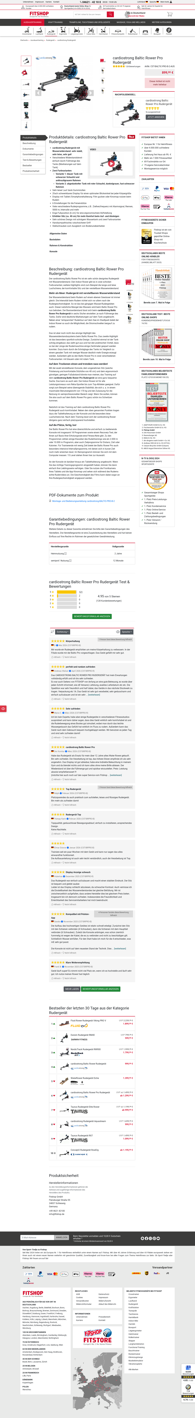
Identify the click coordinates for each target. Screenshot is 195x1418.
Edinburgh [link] (62, 1335)
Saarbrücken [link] (27, 1325)
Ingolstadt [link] (44, 1316)
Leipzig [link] (38, 1319)
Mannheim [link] (52, 1319)
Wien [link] (61, 1345)
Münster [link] (25, 1322)
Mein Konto (166, 2)
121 (81, 594)
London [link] (34, 1338)
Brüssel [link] (35, 1369)
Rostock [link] (53, 1322)
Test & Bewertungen (32, 162)
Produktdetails (29, 140)
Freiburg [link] (58, 1314)
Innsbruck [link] (31, 1345)
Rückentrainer (134, 1354)
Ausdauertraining (33, 25)
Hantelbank (133, 1317)
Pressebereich (104, 1317)
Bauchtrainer (134, 1351)
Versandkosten (82, 1301)
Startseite (24, 43)
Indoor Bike (133, 1321)
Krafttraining (55, 25)
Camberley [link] (52, 1335)
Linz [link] (48, 1345)
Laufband (133, 1301)
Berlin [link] (41, 1308)
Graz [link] (24, 1345)
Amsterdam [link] (27, 1352)
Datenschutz (104, 1294)
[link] (145, 191)
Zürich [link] (44, 1362)
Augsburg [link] (34, 1308)
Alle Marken (133, 1369)
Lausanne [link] (37, 1362)
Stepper (132, 1341)
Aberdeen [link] (26, 1335)
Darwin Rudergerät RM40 (83, 1037)
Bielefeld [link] (47, 1308)
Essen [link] (43, 1314)
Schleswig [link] (38, 1325)
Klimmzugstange (136, 1357)
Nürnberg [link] (34, 1322)
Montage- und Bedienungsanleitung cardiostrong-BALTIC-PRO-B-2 (82, 503)
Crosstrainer (134, 1294)
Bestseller (27, 168)
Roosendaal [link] (27, 1355)
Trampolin (133, 1311)
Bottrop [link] (25, 1311)
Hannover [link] (35, 1316)
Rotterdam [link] (37, 1355)
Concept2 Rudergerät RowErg (85, 1152)
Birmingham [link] (42, 1335)
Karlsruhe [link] (54, 1316)
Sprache (154, 2)
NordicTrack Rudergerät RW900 (86, 1052)
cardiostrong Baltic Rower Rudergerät (88, 1066)
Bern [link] (30, 1362)
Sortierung (62, 634)
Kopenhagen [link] (27, 1383)
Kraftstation (134, 1307)
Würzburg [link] (26, 1328)
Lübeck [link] (44, 1319)
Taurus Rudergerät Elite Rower (85, 1109)
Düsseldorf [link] (27, 1314)
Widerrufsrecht (105, 1301)
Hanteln (132, 1324)
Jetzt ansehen (155, 120)
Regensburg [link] (44, 1322)
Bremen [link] (46, 1311)
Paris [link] (29, 1376)
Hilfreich (56, 660)
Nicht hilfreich (69, 660)
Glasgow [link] (26, 1338)
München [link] (62, 1319)
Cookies (79, 1297)
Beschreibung (29, 146)
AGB (78, 1294)
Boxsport (132, 1327)
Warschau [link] (26, 1390)
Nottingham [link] (54, 1338)
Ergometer (133, 1297)
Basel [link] (24, 1362)
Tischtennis (133, 1314)
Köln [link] (32, 1319)
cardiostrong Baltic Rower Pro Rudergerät (90, 1095)
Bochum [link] (55, 1308)
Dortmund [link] (54, 1311)
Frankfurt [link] (51, 1314)
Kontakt (56, 2)
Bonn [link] (62, 1308)
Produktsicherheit (31, 173)
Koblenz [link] (25, 1319)
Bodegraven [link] (38, 1352)
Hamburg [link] (26, 1316)
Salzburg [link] (54, 1345)
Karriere (49, 2)
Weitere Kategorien (161, 25)
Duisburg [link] (36, 1314)
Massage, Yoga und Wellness (131, 25)
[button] (26, 63)
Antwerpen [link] (27, 1369)
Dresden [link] (62, 1311)
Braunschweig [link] (36, 1311)
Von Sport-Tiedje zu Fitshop (34, 1250)
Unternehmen (28, 2)
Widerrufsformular (84, 1304)
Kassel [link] (61, 1316)
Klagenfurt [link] (41, 1345)
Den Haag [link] (48, 1352)
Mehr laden (72, 991)
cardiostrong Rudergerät (66, 43)
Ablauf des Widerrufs (107, 1304)
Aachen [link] (25, 1308)
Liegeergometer (135, 1331)
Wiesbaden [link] (56, 1325)
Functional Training (137, 1347)
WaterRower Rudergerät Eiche (85, 1081)
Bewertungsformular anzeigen (92, 619)
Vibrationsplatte (135, 1364)
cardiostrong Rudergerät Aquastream (88, 1124)
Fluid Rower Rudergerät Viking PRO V (88, 1023)
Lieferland (142, 2)
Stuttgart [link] (47, 1325)
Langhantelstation (136, 1344)
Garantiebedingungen (33, 157)
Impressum (39, 2)
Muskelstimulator (136, 1361)
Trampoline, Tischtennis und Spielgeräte (89, 25)
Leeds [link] (33, 1335)
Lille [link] (24, 1376)
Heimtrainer (133, 1334)
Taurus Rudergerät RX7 (82, 1138)
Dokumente (28, 151)
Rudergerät (50, 43)
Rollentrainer (134, 1337)
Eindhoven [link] (57, 1352)
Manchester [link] (43, 1338)
